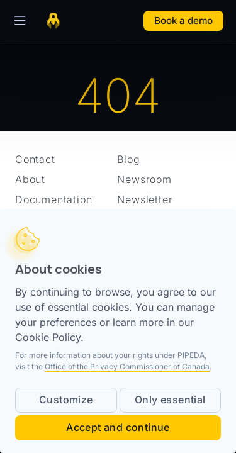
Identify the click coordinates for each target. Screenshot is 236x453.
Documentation (53, 199)
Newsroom (144, 179)
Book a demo (183, 20)
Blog (128, 159)
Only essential (170, 399)
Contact (35, 159)
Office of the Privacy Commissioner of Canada (127, 366)
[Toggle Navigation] (17, 20)
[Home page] (53, 21)
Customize (66, 399)
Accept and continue (118, 427)
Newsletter (144, 199)
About (30, 179)
